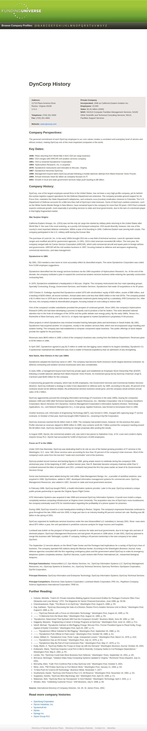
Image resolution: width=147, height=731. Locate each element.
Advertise (111, 728)
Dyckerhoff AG (40, 707)
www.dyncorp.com (48, 124)
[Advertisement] (73, 54)
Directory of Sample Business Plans (47, 728)
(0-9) (37, 25)
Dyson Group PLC (42, 716)
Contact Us (100, 728)
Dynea (37, 710)
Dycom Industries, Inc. (43, 704)
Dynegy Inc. (39, 713)
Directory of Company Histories (79, 728)
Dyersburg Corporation (44, 701)
